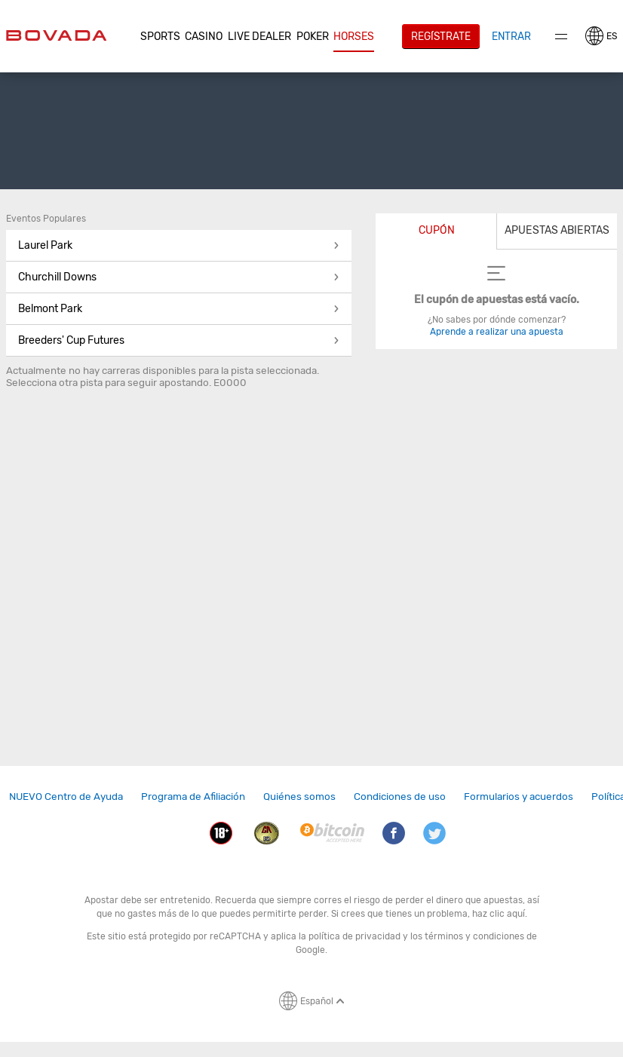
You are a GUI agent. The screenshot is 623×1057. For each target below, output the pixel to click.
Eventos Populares (46, 218)
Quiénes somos (299, 796)
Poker (312, 36)
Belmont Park (178, 308)
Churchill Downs (178, 277)
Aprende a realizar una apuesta (496, 331)
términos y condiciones (474, 936)
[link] (66, 796)
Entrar (511, 36)
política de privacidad (354, 936)
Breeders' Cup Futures (178, 340)
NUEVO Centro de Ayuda (66, 796)
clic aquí (507, 913)
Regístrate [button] (441, 36)
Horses (353, 36)
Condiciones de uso (400, 796)
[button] (160, 37)
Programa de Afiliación (193, 796)
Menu (561, 36)
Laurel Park (178, 245)
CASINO (203, 36)
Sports (160, 36)
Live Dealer (259, 36)
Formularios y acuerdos (518, 796)
